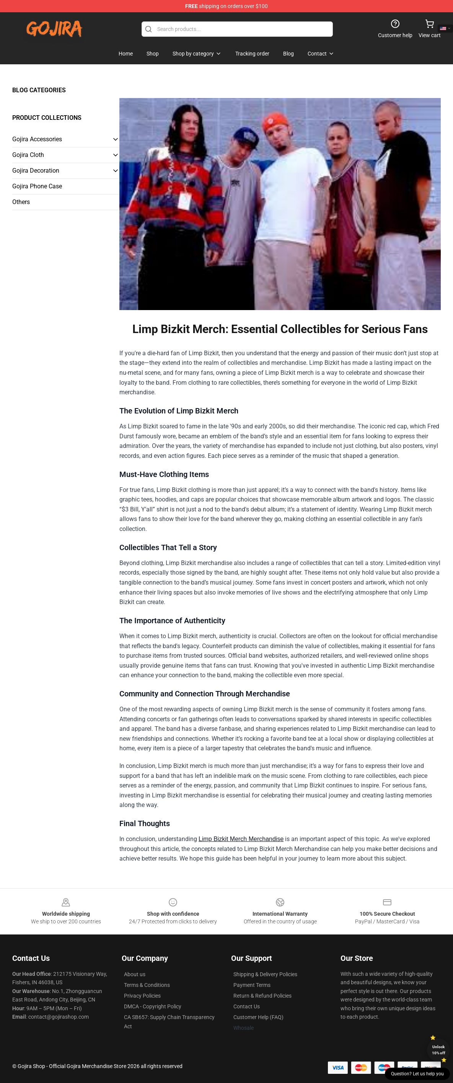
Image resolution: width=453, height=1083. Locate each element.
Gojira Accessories (37, 139)
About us (134, 974)
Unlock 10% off (438, 1050)
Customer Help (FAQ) (258, 1017)
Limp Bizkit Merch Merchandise (241, 839)
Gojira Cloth (28, 154)
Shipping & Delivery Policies (265, 974)
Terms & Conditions (147, 985)
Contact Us (246, 1006)
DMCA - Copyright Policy (152, 1006)
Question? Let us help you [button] (417, 1073)
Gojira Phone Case (37, 186)
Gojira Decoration (35, 170)
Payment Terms (251, 985)
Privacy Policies (142, 996)
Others (21, 202)
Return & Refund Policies (262, 996)
